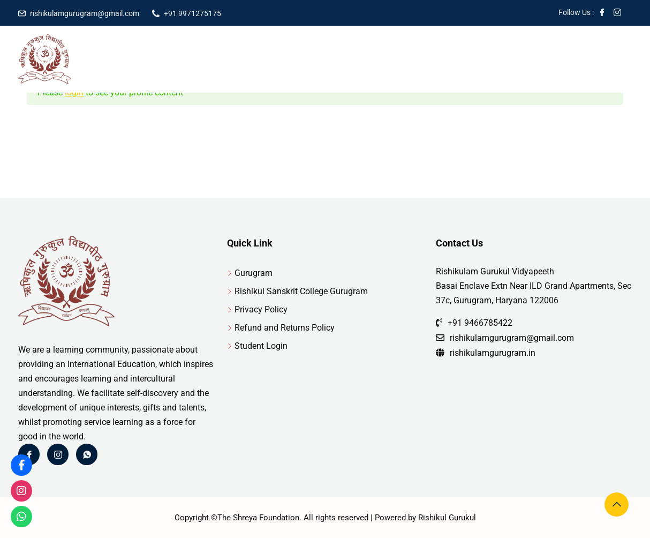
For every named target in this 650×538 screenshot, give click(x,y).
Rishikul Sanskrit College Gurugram (301, 291)
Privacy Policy (261, 309)
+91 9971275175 (192, 13)
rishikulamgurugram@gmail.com (84, 13)
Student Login (261, 346)
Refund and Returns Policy (285, 328)
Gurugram (254, 273)
